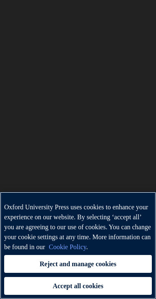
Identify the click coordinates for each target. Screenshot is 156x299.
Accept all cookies (78, 285)
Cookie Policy (67, 246)
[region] (78, 245)
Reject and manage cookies (78, 263)
